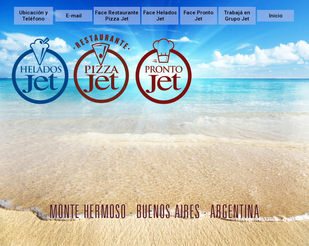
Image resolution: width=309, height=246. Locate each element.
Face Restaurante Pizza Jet (116, 16)
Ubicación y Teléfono (33, 16)
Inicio (275, 16)
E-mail (74, 16)
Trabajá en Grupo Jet (237, 16)
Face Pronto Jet (198, 16)
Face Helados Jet (160, 16)
